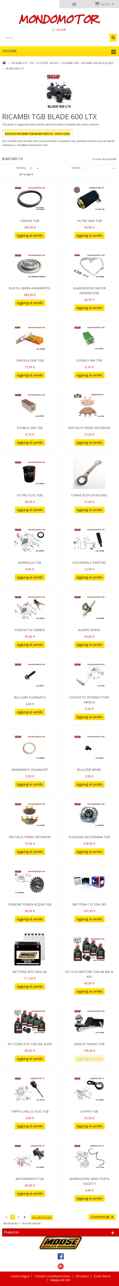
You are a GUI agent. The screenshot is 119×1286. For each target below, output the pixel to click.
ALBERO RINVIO (89, 630)
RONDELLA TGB (29, 563)
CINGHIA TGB (29, 221)
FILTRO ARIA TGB (89, 221)
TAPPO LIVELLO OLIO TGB (30, 1111)
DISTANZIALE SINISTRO (89, 563)
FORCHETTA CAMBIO (30, 630)
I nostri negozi (20, 1276)
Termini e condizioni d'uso (52, 1276)
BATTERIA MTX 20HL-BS (30, 972)
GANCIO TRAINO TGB (89, 1044)
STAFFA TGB (89, 1111)
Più (4, 149)
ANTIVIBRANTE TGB (30, 1179)
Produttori (11, 1232)
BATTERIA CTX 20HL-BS (89, 904)
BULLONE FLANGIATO (30, 697)
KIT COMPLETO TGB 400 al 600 (30, 1044)
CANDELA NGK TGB (30, 360)
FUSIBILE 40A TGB (89, 360)
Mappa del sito (60, 1280)
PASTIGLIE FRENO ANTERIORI (89, 428)
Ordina (75, 168)
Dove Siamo (102, 1276)
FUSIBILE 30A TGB (30, 428)
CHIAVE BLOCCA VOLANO (89, 495)
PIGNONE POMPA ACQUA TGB (29, 904)
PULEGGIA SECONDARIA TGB (89, 837)
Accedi (61, 29)
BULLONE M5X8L (89, 770)
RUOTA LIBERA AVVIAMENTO (29, 288)
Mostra (21, 168)
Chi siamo (82, 1276)
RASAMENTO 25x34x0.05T (29, 770)
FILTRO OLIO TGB (29, 495)
